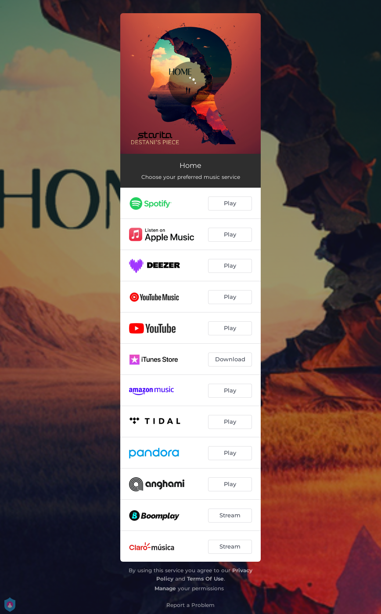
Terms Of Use (205, 578)
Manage (165, 588)
